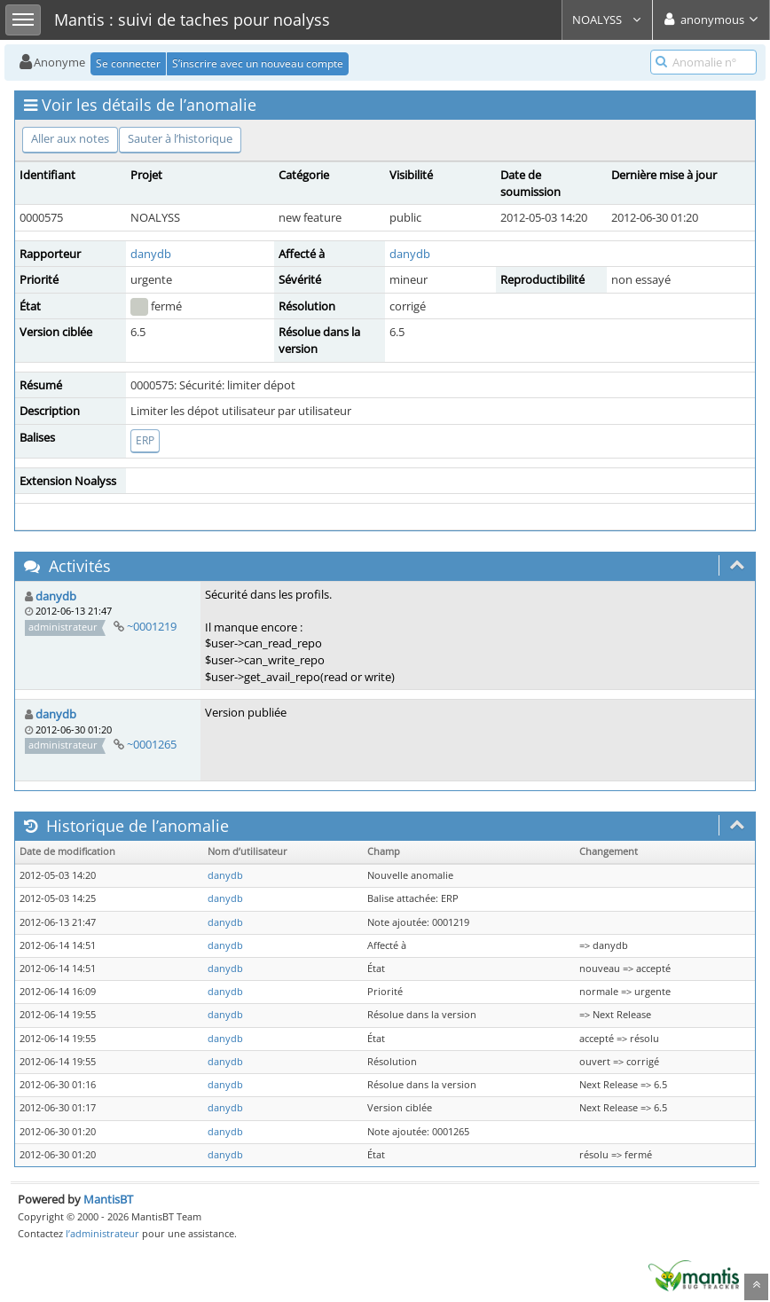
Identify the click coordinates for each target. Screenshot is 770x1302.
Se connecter (128, 63)
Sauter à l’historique (180, 138)
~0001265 (152, 744)
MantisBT (108, 1199)
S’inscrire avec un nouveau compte (257, 63)
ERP (145, 440)
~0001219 (152, 626)
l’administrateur (102, 1233)
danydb (150, 254)
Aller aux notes (70, 138)
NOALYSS (607, 19)
